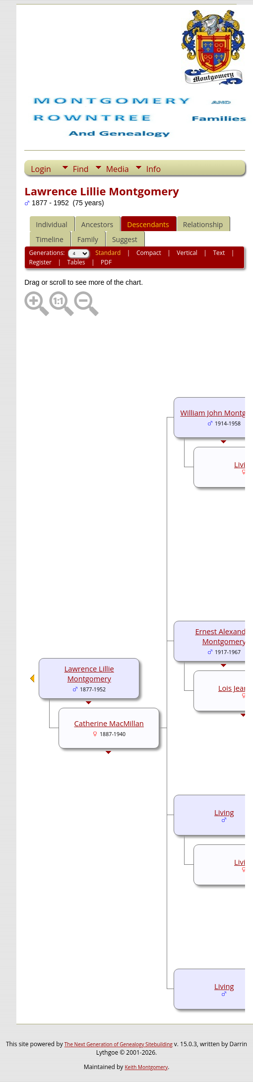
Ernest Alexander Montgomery (224, 636)
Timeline (49, 239)
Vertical (187, 253)
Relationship (203, 224)
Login (41, 169)
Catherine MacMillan (109, 723)
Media (117, 169)
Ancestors (97, 224)
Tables (76, 262)
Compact (148, 253)
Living (224, 812)
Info (153, 169)
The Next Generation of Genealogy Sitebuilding (118, 1044)
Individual (51, 224)
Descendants (148, 224)
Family (87, 239)
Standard (108, 253)
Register (40, 262)
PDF (106, 262)
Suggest (124, 239)
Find (81, 169)
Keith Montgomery (146, 1067)
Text (219, 253)
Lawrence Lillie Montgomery (89, 673)
